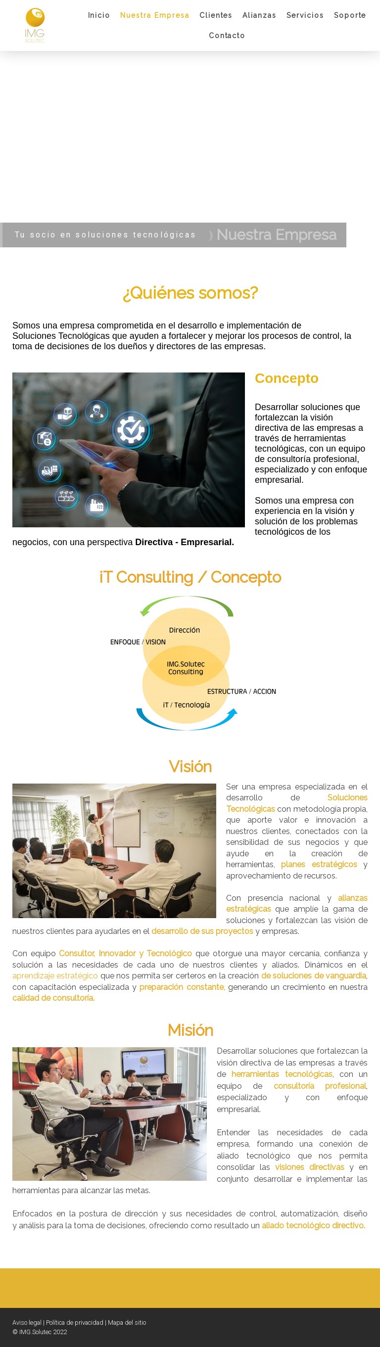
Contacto (227, 36)
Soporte (350, 15)
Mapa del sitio (127, 1322)
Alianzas (259, 15)
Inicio (99, 15)
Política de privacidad (74, 1322)
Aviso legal (27, 1322)
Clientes (216, 15)
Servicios (305, 15)
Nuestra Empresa (154, 15)
